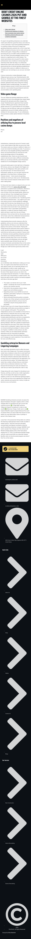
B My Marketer (12, 932)
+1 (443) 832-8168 (12, 448)
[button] (2, 5)
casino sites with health (20, 187)
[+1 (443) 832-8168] (5, 449)
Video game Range (10, 29)
